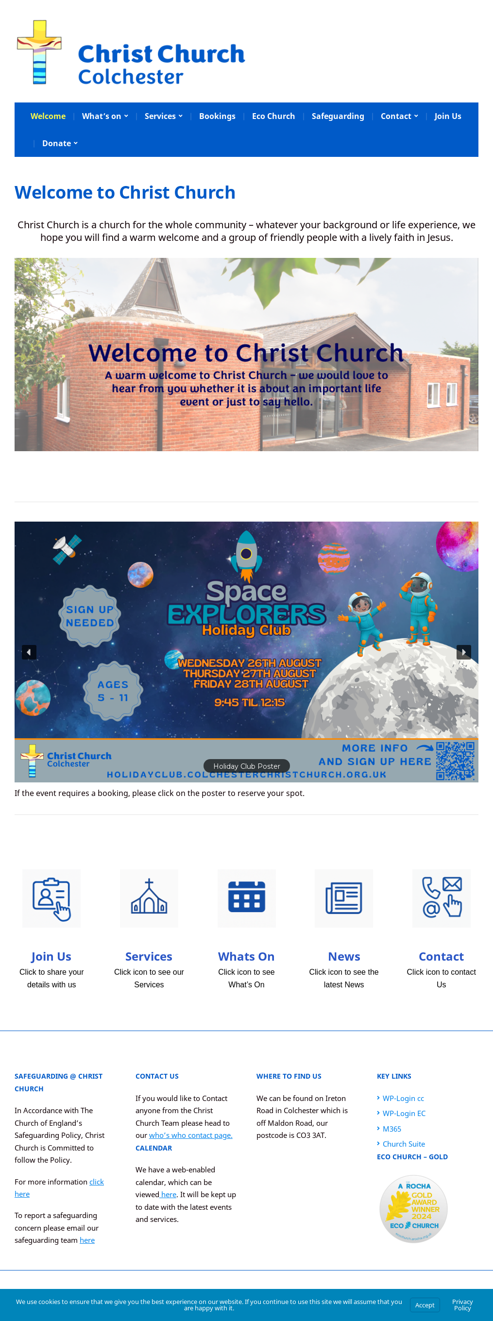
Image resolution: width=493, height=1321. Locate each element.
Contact (396, 116)
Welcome (48, 116)
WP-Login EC (404, 1113)
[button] (246, 652)
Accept (425, 1305)
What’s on (101, 116)
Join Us (448, 116)
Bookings (217, 116)
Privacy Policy (462, 1304)
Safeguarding (338, 116)
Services (160, 116)
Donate (56, 143)
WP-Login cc (403, 1098)
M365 (392, 1129)
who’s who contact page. (191, 1135)
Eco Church (273, 116)
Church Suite (404, 1144)
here (87, 1240)
